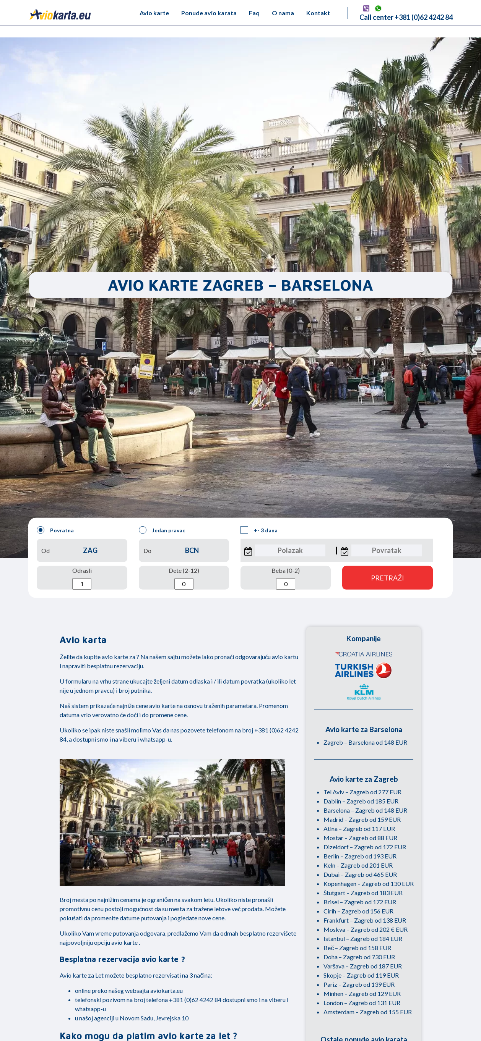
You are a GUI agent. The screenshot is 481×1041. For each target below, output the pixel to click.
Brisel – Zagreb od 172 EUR (359, 901)
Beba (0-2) (285, 578)
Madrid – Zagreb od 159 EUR (362, 819)
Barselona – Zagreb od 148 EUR (365, 810)
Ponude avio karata (209, 12)
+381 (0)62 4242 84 (195, 999)
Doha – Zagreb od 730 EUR (359, 956)
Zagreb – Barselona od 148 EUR (365, 742)
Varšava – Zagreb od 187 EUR (362, 966)
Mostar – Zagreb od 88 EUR (360, 837)
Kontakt (318, 12)
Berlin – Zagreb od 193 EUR (359, 856)
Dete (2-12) (184, 578)
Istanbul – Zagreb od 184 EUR (362, 938)
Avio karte (154, 12)
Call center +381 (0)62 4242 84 (406, 17)
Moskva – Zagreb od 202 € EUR (365, 929)
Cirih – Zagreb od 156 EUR (358, 911)
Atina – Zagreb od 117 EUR (359, 828)
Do (183, 550)
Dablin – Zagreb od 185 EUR (360, 801)
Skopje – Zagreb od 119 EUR (361, 975)
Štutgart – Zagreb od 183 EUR (363, 892)
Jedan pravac (162, 530)
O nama (283, 12)
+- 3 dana (259, 530)
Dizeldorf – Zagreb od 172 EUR (364, 846)
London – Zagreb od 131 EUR (361, 1002)
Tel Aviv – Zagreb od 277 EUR (362, 791)
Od (81, 550)
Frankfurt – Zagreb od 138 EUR (364, 920)
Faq (254, 12)
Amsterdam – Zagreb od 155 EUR (367, 1011)
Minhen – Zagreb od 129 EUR (362, 993)
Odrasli (82, 578)
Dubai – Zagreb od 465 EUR (360, 874)
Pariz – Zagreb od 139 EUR (359, 984)
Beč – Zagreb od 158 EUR (357, 947)
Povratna (55, 530)
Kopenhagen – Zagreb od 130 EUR (368, 883)
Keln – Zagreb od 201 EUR (358, 865)
